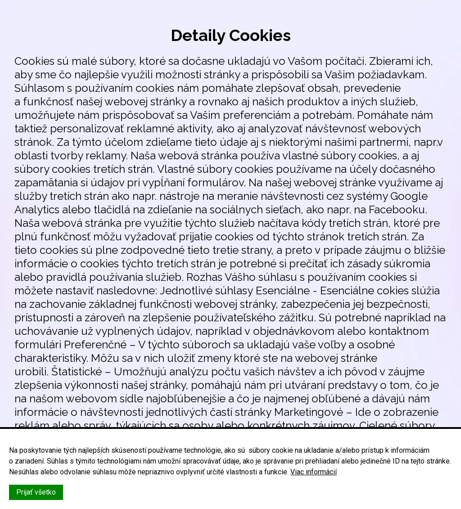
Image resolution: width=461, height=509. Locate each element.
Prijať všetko (36, 492)
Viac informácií (313, 472)
